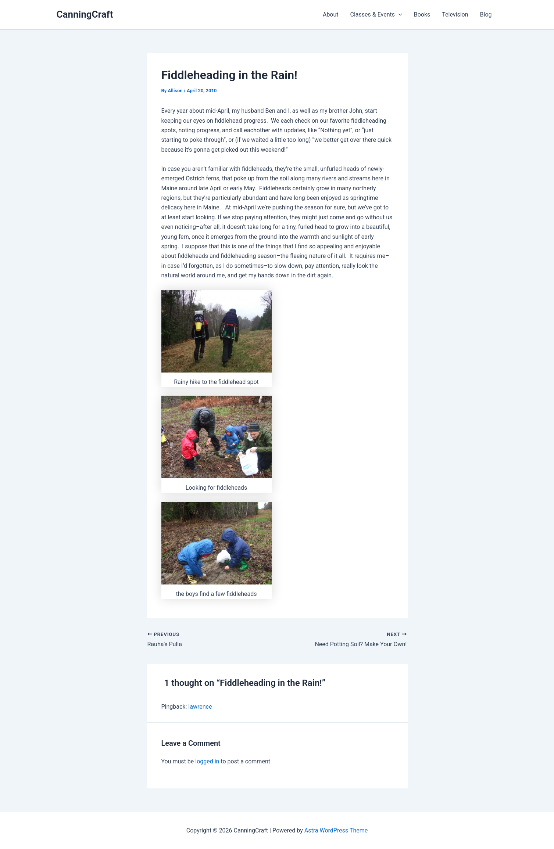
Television (455, 14)
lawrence (200, 706)
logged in (207, 761)
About (331, 14)
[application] (398, 14)
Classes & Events (376, 14)
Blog (486, 14)
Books (422, 14)
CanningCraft (85, 14)
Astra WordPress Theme (336, 830)
